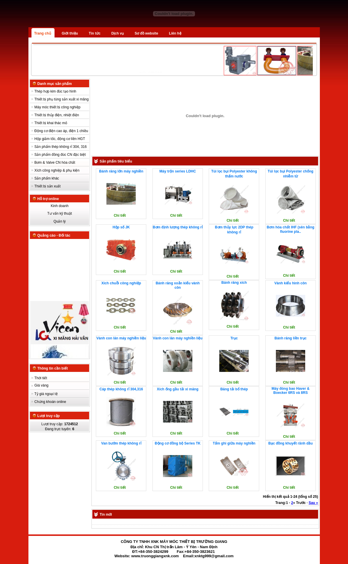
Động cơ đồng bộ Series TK (178, 443)
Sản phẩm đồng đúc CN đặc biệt (60, 155)
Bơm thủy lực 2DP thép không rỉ (234, 229)
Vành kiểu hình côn (290, 283)
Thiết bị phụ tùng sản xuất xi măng (61, 99)
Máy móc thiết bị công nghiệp (57, 107)
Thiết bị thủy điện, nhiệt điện (56, 115)
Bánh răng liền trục (290, 338)
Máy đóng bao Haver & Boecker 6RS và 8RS (290, 391)
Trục (234, 338)
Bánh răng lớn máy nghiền (121, 171)
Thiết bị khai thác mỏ (50, 123)
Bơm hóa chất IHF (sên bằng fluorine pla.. (290, 229)
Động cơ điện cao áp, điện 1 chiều (61, 131)
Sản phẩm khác (46, 178)
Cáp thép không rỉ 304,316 (121, 389)
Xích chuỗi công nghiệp (121, 283)
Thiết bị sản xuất (47, 186)
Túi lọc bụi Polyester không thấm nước (234, 173)
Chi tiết (120, 215)
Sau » (313, 503)
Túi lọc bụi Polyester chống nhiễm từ (290, 173)
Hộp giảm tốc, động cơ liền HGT (59, 139)
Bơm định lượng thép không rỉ (178, 227)
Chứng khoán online (50, 402)
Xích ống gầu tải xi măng (177, 389)
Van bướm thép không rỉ (121, 443)
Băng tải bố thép (234, 389)
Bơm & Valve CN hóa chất (54, 162)
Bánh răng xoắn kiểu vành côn (178, 285)
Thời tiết (40, 378)
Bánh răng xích (234, 283)
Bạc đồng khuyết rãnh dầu (290, 443)
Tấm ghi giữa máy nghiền (234, 443)
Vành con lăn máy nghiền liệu (121, 338)
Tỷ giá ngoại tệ (45, 394)
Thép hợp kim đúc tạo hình (55, 91)
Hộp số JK (121, 227)
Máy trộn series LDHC (177, 171)
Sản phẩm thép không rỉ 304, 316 (60, 147)
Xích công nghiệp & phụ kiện (56, 170)
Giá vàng (41, 385)
